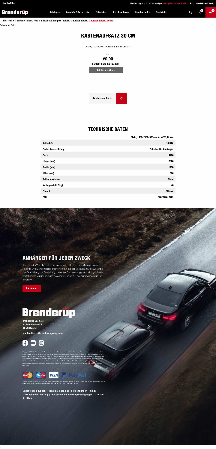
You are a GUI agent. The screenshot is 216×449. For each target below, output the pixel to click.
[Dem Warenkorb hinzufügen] (121, 98)
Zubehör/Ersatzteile (27, 21)
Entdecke (101, 12)
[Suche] (191, 12)
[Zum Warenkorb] (211, 12)
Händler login (136, 3)
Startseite (8, 21)
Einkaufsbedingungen (34, 391)
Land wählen (9, 3)
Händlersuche (142, 12)
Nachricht (161, 12)
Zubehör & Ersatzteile (78, 12)
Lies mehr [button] (31, 288)
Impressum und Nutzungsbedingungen (72, 394)
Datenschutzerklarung (36, 394)
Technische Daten (102, 98)
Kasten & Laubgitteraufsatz (55, 21)
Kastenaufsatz (80, 21)
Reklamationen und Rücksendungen (68, 391)
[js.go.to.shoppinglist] (200, 12)
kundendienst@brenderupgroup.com (42, 333)
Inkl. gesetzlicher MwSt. (174, 3)
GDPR (93, 391)
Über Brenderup (120, 12)
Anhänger (55, 12)
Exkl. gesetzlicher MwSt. (202, 3)
